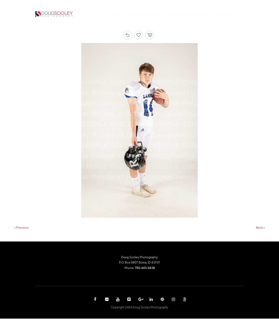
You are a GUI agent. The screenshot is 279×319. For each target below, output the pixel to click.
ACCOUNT (197, 14)
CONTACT (222, 14)
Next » (260, 228)
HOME (119, 14)
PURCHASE (173, 14)
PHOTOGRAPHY (143, 14)
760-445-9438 (145, 268)
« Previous (22, 228)
